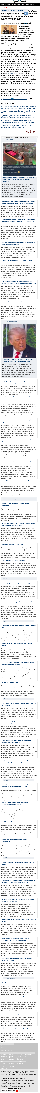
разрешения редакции (14, 1083)
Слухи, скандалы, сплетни (12, 499)
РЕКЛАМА (12, 1078)
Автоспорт (11, 1065)
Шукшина (14, 10)
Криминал (19, 1056)
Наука (5, 621)
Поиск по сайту (4, 7)
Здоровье (19, 4)
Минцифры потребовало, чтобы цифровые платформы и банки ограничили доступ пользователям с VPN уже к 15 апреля (18, 221)
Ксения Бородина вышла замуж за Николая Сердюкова (17, 583)
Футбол (3, 1063)
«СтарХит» (11, 73)
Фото (2, 1049)
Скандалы (9, 4)
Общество (19, 1054)
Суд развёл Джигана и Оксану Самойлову (13, 560)
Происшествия (28, 1054)
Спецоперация (3, 4)
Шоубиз (5, 578)
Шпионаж (27, 4)
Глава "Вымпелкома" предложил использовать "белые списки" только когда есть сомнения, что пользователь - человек (18, 398)
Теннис (3, 1066)
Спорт (5, 858)
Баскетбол (11, 1063)
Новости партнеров (6, 1050)
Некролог (32, 4)
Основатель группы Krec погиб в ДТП (12, 544)
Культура (3, 1058)
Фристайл (11, 1066)
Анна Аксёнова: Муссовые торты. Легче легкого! (15, 1014)
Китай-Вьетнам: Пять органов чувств (12, 821)
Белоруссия (20, 1065)
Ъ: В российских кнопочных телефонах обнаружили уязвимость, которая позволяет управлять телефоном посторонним (17, 762)
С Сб (25, 23)
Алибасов (5, 10)
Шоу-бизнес (14, 4)
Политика (3, 1054)
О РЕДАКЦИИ (5, 1078)
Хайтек (5, 698)
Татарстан (20, 1063)
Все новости (4, 1046)
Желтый (11, 1058)
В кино (11, 1054)
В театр (3, 1059)
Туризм (5, 780)
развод (21, 10)
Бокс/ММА (4, 1068)
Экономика (4, 1056)
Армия (23, 4)
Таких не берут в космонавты (10, 682)
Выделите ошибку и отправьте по (16, 137)
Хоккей (3, 1065)
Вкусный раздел (9, 978)
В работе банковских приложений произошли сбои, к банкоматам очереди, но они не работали (19, 179)
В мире (3, 1047)
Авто (25, 1056)
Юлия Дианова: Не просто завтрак (11, 982)
